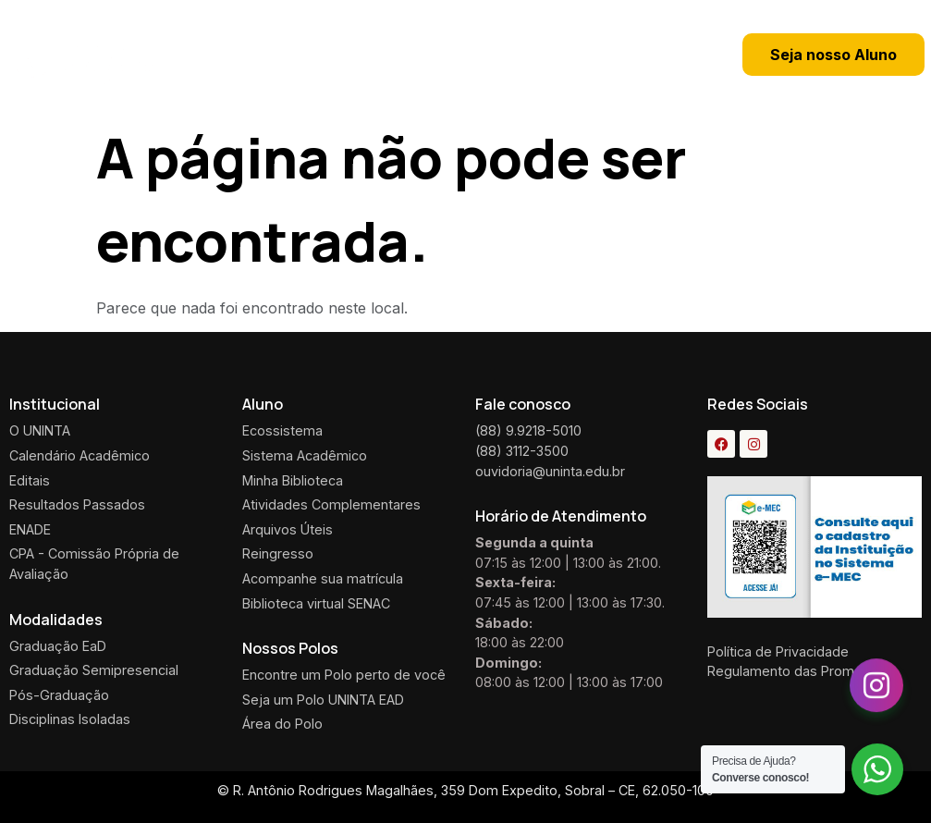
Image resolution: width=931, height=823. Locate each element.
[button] (565, 54)
